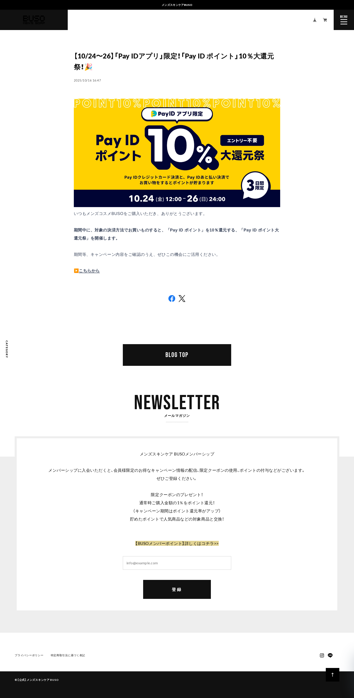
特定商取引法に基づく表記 (68, 655)
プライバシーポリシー (29, 655)
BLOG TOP (176, 355)
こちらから (89, 270)
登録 (177, 589)
